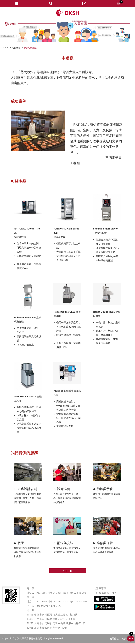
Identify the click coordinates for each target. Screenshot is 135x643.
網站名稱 (67, 13)
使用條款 (114, 638)
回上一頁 (67, 571)
